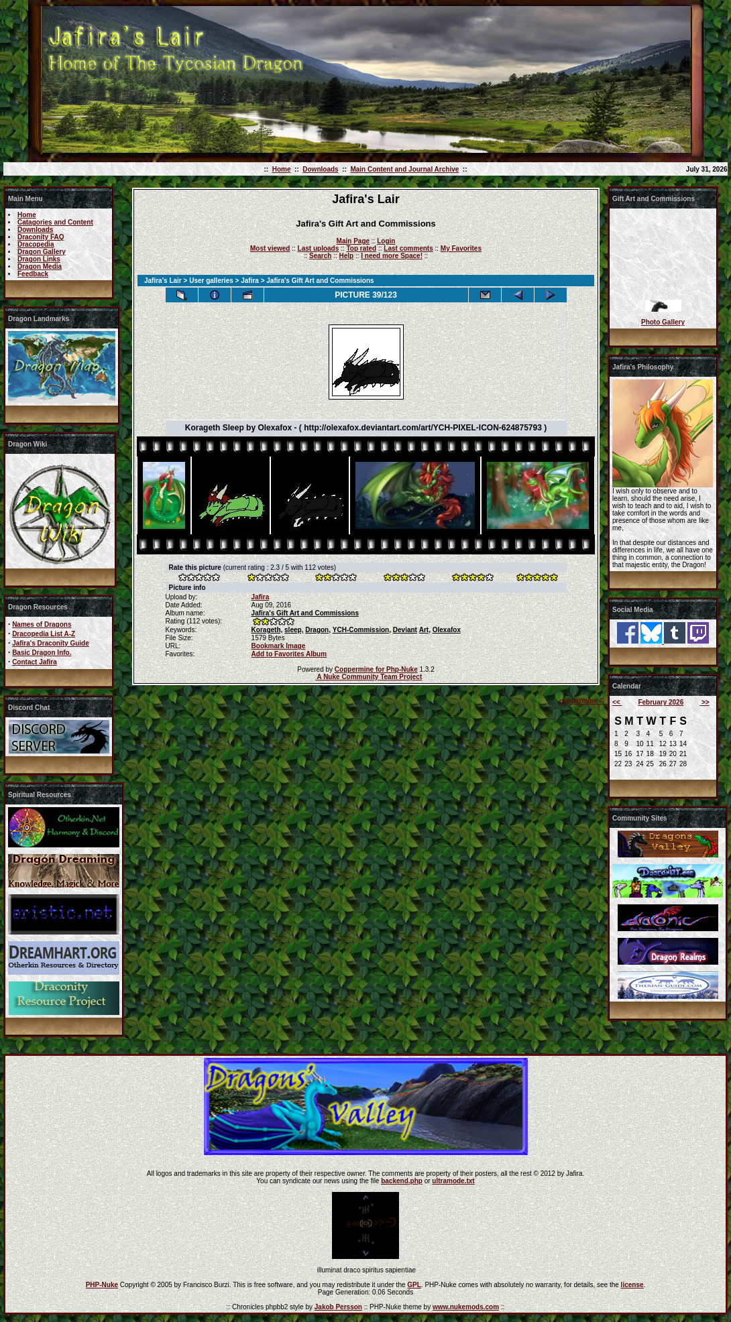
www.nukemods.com (466, 1307)
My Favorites (461, 248)
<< (617, 702)
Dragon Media (39, 266)
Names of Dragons (41, 624)
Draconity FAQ (40, 237)
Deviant (405, 630)
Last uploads (318, 248)
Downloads (320, 169)
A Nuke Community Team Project (368, 676)
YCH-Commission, (362, 630)
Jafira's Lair (163, 280)
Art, (425, 630)
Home (281, 169)
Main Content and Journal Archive (404, 169)
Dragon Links (38, 259)
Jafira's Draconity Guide (50, 643)
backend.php (402, 1181)
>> (704, 702)
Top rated (361, 248)
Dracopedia (35, 244)
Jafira (250, 280)
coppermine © (581, 701)
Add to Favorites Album (289, 654)
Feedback (32, 274)
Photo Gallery (663, 322)
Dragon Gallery (41, 251)
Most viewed (270, 248)
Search (320, 255)
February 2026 (660, 702)
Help (346, 255)
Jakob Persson (338, 1307)
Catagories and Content (55, 222)
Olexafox (447, 630)
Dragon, (318, 630)
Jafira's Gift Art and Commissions (305, 613)
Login (386, 241)
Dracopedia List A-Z (43, 634)
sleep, (293, 630)
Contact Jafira (34, 662)
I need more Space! (392, 255)
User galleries (211, 280)
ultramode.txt (453, 1181)
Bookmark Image (278, 646)
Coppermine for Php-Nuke (376, 669)
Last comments (408, 248)
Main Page (353, 241)
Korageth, (267, 630)
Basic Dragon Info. (41, 652)
